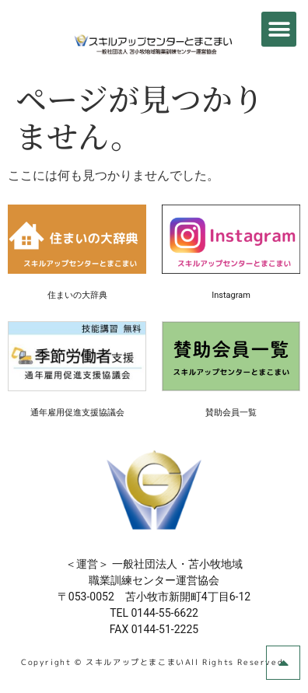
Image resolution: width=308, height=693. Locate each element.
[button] (278, 29)
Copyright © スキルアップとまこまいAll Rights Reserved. (154, 661)
